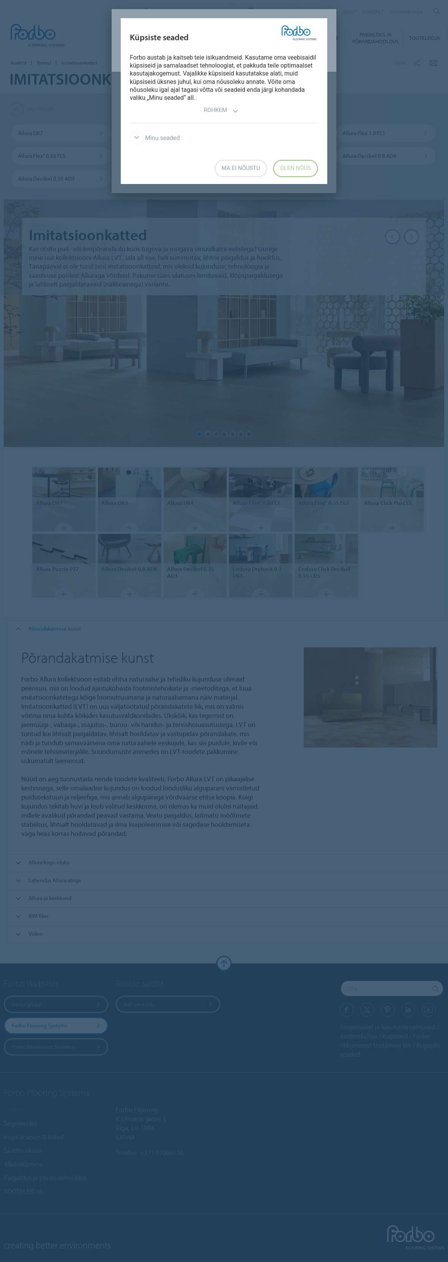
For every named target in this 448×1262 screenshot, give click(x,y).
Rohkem (221, 111)
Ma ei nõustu (241, 168)
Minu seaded (155, 138)
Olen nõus (295, 168)
